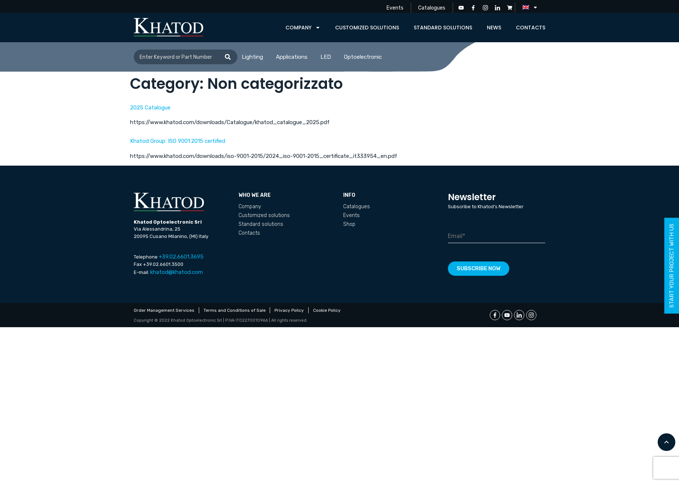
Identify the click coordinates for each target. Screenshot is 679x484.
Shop (349, 224)
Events (394, 7)
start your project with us (671, 266)
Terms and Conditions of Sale (235, 310)
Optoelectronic (363, 57)
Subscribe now (478, 268)
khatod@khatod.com (176, 272)
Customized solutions (367, 27)
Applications (292, 57)
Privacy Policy (289, 310)
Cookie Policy (327, 310)
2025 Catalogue (150, 107)
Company (302, 27)
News (494, 27)
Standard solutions (443, 27)
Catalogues (431, 7)
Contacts (530, 27)
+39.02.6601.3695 (181, 256)
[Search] (227, 57)
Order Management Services (164, 310)
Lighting (252, 57)
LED (325, 57)
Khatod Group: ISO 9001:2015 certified (177, 141)
